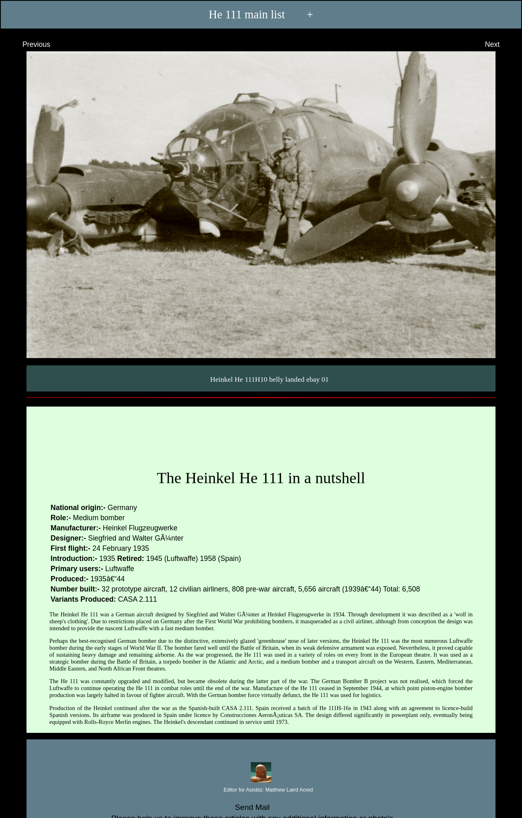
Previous (28, 44)
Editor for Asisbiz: (261, 790)
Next (500, 44)
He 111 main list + (261, 14)
